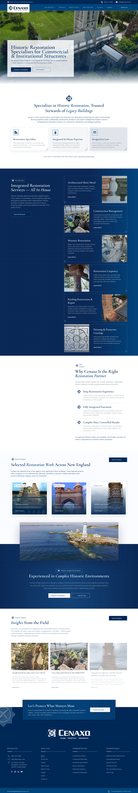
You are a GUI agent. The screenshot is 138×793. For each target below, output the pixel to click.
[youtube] (21, 772)
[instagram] (15, 772)
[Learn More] (72, 200)
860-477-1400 (108, 2)
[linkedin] (18, 772)
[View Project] (59, 511)
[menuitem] (50, 7)
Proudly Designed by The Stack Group (121, 791)
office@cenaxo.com (125, 2)
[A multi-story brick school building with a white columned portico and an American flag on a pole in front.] (23, 377)
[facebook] (12, 772)
